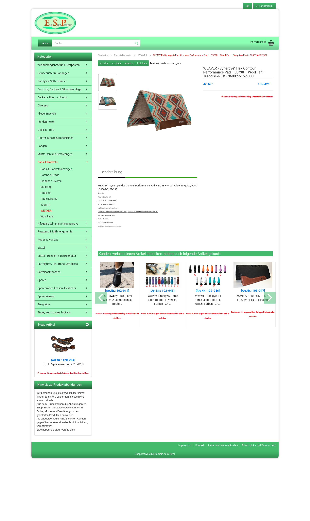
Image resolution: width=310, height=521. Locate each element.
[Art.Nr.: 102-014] (117, 290)
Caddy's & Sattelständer (52, 81)
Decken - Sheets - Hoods (52, 97)
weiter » (129, 63)
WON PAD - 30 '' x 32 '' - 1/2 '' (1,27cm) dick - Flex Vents (252, 297)
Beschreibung (111, 172)
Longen (42, 146)
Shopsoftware (143, 453)
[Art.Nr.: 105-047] (253, 290)
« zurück (116, 63)
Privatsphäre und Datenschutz (259, 445)
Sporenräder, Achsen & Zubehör (57, 288)
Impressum (184, 445)
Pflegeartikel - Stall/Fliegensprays (58, 223)
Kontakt (199, 445)
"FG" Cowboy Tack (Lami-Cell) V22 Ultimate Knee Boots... (117, 299)
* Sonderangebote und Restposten (59, 65)
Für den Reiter (46, 121)
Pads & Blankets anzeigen (56, 169)
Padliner (46, 192)
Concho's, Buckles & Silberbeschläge (59, 89)
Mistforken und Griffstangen (55, 154)
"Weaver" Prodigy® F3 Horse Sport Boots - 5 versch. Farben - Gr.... (207, 299)
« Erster (104, 63)
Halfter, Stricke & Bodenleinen (55, 137)
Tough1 (45, 204)
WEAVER (46, 210)
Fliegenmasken (47, 113)
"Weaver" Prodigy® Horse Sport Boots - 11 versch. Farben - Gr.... (162, 299)
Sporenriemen (46, 296)
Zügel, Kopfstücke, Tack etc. (55, 312)
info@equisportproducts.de (111, 226)
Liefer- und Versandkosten (223, 445)
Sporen (42, 280)
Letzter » (142, 63)
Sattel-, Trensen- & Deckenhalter (57, 255)
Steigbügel (44, 304)
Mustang (46, 186)
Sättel (41, 247)
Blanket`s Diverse (51, 180)
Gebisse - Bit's (46, 129)
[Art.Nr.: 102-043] (162, 290)
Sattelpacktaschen (49, 272)
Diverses (43, 105)
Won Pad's (47, 216)
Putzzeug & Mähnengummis (55, 231)
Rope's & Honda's (48, 239)
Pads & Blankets (48, 162)
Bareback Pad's (50, 175)
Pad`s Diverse (49, 198)
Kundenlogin (264, 6)
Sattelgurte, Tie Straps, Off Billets (58, 263)
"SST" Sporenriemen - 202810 (63, 364)
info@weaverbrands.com (110, 208)
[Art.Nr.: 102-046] (208, 290)
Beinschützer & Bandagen (53, 73)
